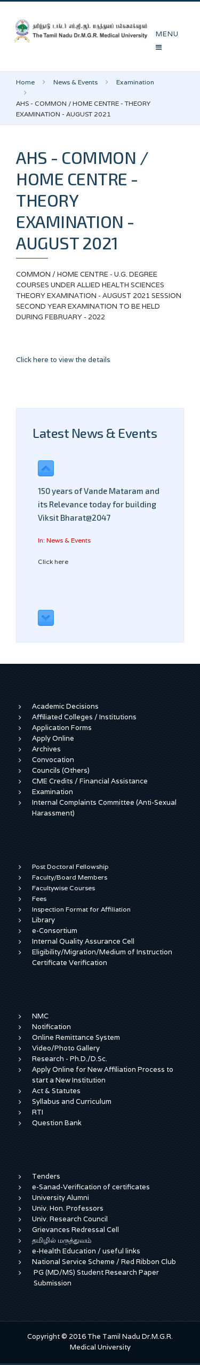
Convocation (53, 759)
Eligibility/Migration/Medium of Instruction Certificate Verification (102, 957)
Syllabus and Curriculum (71, 1101)
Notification (51, 1026)
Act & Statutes (56, 1090)
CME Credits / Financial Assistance (90, 781)
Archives (46, 749)
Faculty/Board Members (69, 877)
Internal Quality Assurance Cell (83, 941)
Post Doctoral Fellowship (70, 866)
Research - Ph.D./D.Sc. (69, 1058)
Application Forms (62, 727)
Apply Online (53, 738)
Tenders (46, 1176)
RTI (37, 1112)
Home (25, 82)
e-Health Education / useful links (86, 1251)
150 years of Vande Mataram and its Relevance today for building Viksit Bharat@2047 (98, 504)
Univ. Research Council (70, 1218)
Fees (39, 899)
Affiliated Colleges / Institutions (84, 716)
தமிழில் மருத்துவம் (61, 1240)
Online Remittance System (76, 1037)
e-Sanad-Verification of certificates (91, 1186)
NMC (40, 1016)
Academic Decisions (65, 706)
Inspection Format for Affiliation (81, 909)
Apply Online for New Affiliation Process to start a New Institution (102, 1075)
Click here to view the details (63, 359)
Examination (135, 82)
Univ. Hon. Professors (67, 1208)
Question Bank (57, 1122)
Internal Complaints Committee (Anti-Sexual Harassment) (104, 808)
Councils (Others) (61, 770)
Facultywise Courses (63, 888)
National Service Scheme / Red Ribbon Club (104, 1261)
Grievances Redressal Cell (75, 1229)
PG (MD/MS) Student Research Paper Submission (96, 1278)
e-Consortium (54, 930)
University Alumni (60, 1197)
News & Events (75, 82)
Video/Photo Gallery (66, 1048)
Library (43, 919)
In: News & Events (64, 540)
